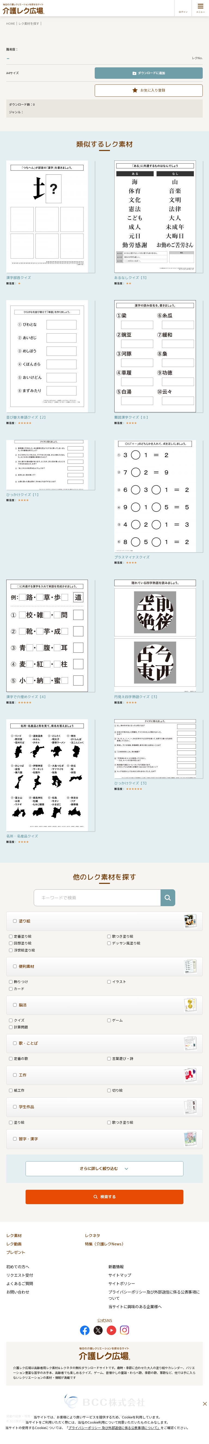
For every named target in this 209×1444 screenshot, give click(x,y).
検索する (108, 1197)
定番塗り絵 (20, 936)
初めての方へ (17, 1266)
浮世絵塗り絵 (22, 950)
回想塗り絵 (20, 943)
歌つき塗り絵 (120, 936)
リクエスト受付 (19, 1275)
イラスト (116, 981)
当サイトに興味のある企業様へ (135, 1306)
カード (16, 988)
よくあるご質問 (19, 1283)
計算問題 (18, 1026)
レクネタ (92, 1235)
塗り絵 (16, 1122)
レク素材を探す (28, 23)
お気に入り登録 (152, 90)
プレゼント (15, 1252)
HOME (10, 23)
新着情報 (116, 1266)
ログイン (183, 12)
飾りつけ (18, 981)
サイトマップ (119, 1275)
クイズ (16, 1020)
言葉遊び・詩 (120, 1058)
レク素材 (13, 1235)
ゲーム (115, 1020)
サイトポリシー (121, 1283)
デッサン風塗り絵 (123, 943)
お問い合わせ (17, 1292)
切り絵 (115, 1090)
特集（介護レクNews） (105, 1244)
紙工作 (16, 1090)
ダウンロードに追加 (151, 73)
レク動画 (13, 1244)
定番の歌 (18, 1058)
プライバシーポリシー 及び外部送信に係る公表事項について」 (114, 1427)
